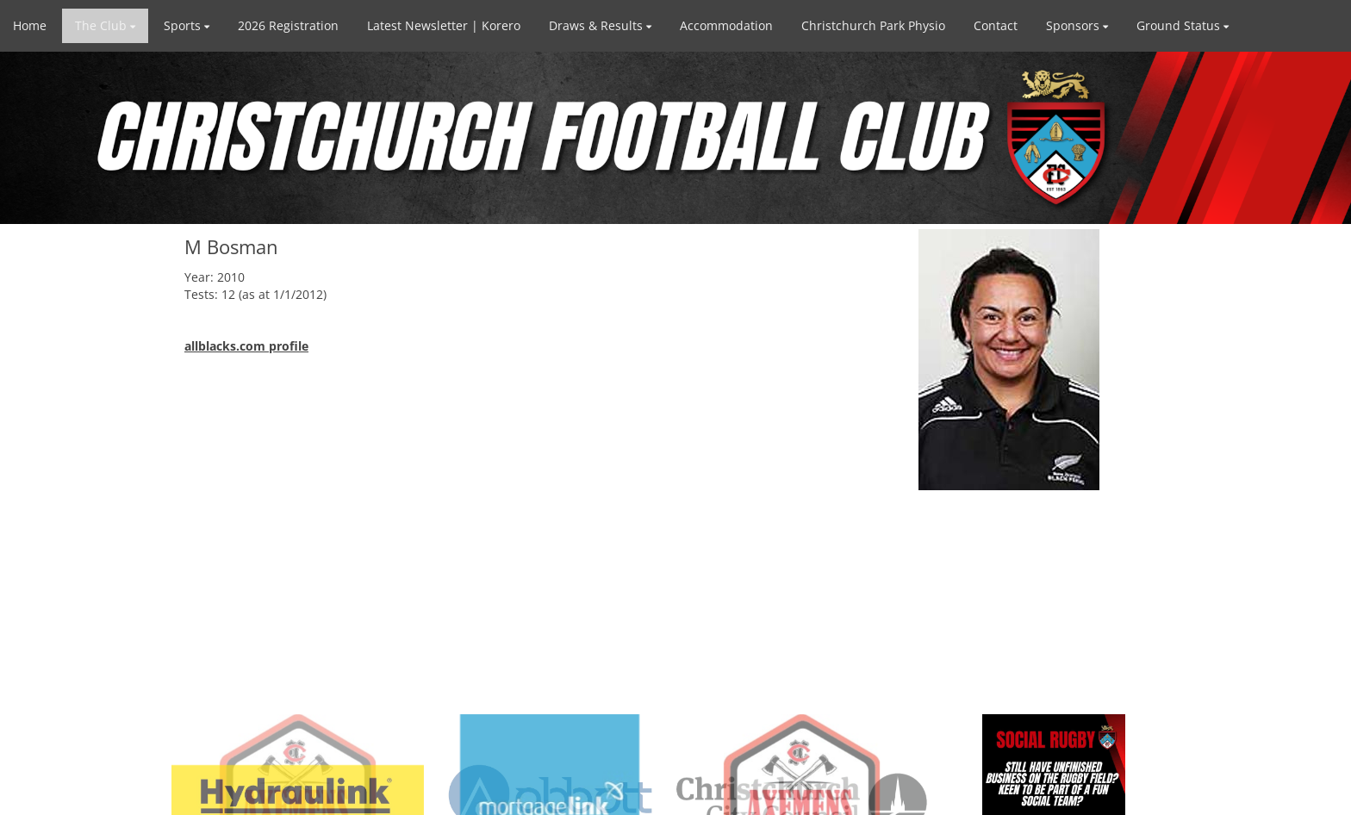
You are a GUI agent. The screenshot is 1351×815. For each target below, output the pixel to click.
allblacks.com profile (246, 346)
